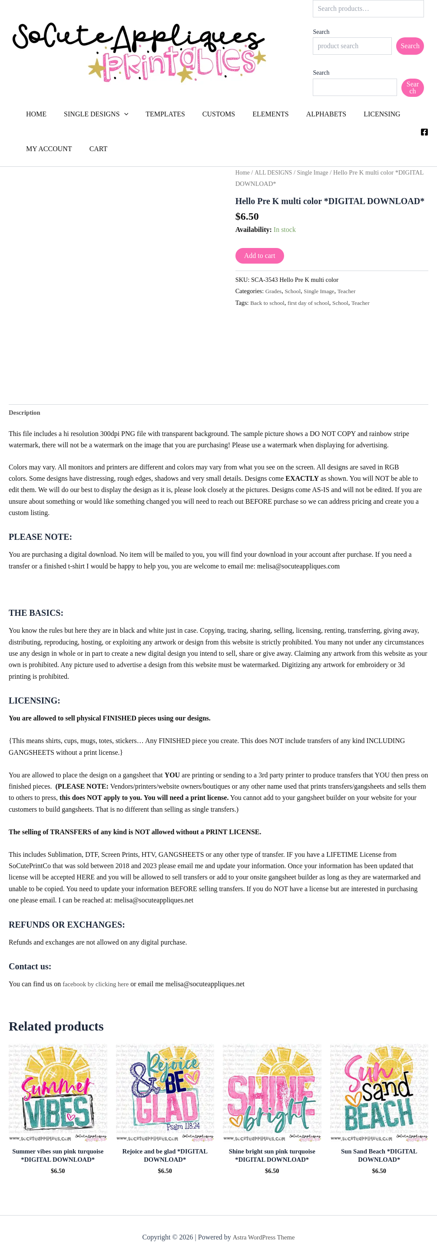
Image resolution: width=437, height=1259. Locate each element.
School (295, 290)
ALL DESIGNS (275, 172)
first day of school (313, 302)
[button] (119, 114)
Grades (274, 290)
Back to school (269, 302)
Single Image (318, 172)
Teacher (352, 290)
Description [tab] (26, 413)
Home (243, 172)
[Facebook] (424, 132)
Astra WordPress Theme (263, 1237)
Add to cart (259, 255)
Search (321, 32)
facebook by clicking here (99, 985)
